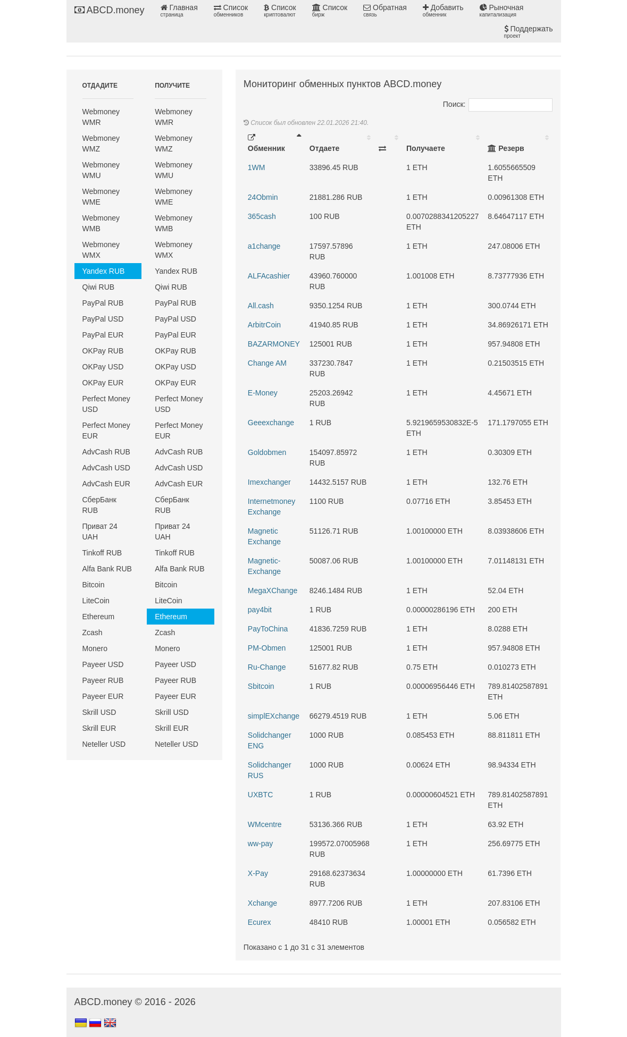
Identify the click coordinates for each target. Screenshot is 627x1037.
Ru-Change (267, 667)
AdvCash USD (106, 467)
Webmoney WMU (101, 170)
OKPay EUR (103, 382)
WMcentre (265, 824)
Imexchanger (269, 482)
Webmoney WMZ (101, 143)
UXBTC (260, 794)
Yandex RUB (103, 271)
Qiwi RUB (98, 287)
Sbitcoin (261, 686)
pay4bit (260, 609)
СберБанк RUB (99, 505)
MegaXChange (272, 590)
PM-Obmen (267, 648)
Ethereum (98, 616)
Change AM (267, 363)
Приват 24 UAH (100, 531)
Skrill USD (99, 712)
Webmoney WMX (101, 249)
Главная (179, 10)
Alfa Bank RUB (107, 568)
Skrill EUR (99, 728)
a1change (264, 246)
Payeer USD (103, 664)
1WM (256, 167)
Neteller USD (104, 744)
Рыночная (502, 10)
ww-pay (260, 843)
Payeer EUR (103, 696)
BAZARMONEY (274, 344)
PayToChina (268, 629)
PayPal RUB (103, 303)
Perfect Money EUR (106, 430)
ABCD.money (109, 10)
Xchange (262, 903)
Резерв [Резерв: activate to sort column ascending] (506, 148)
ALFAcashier (269, 276)
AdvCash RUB (106, 452)
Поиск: (498, 104)
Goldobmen (267, 452)
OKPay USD (103, 366)
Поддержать (528, 31)
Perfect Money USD (106, 404)
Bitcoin (93, 584)
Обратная (385, 10)
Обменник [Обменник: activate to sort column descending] (266, 143)
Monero (94, 648)
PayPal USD (103, 319)
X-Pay (258, 873)
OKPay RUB (103, 351)
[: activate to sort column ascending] (388, 143)
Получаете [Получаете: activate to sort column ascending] (425, 148)
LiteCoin (96, 600)
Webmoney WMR (101, 117)
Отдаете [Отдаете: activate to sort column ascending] (324, 148)
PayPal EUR (103, 335)
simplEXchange (273, 716)
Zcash (92, 632)
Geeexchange (271, 422)
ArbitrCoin (264, 325)
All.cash (261, 305)
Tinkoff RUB (102, 553)
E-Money (263, 393)
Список (231, 10)
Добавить (443, 10)
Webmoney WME (101, 196)
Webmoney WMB (101, 223)
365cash (262, 216)
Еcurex (259, 922)
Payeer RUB (103, 680)
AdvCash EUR (106, 483)
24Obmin (263, 197)
